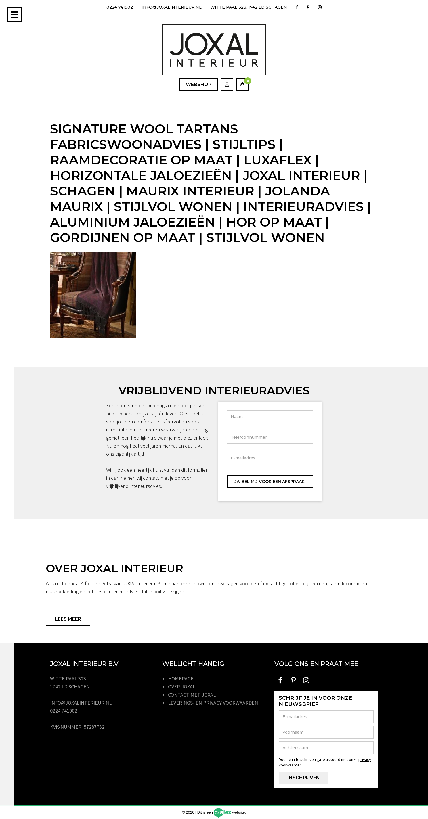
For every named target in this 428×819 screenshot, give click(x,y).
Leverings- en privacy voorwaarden (213, 702)
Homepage (181, 678)
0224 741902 (119, 7)
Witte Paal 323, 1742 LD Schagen (248, 7)
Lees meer (68, 619)
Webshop (198, 84)
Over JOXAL (181, 686)
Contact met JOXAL (192, 694)
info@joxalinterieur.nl (172, 7)
